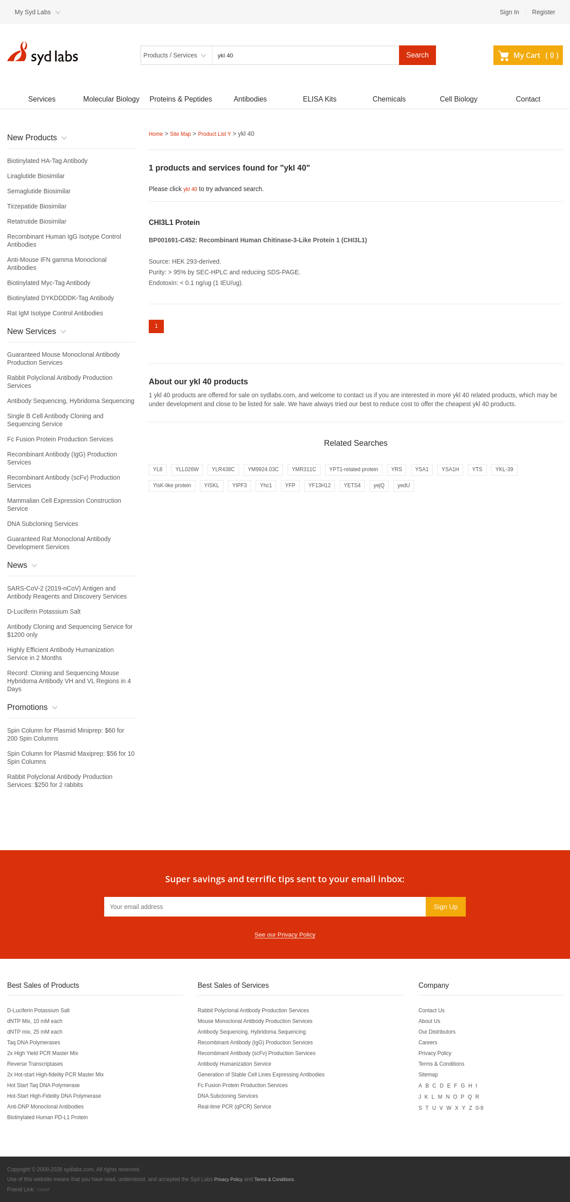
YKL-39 (164, 494)
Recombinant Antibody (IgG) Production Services (267, 1042)
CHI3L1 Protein (174, 221)
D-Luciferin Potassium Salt (44, 611)
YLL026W (193, 476)
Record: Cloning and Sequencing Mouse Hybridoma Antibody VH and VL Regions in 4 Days (69, 681)
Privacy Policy (447, 1053)
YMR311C (330, 476)
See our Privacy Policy (285, 934)
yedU (483, 494)
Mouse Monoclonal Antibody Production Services (267, 1021)
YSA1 (468, 476)
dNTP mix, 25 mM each (39, 1031)
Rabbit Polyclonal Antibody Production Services (265, 1010)
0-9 (493, 1106)
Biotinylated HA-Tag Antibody (47, 160)
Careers (439, 1042)
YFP (350, 494)
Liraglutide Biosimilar (36, 175)
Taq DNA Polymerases (38, 1042)
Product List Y (223, 133)
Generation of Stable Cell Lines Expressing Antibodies (274, 1074)
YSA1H (502, 476)
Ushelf (44, 1189)
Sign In (509, 12)
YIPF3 (291, 494)
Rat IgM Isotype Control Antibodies (55, 313)
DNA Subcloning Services (42, 523)
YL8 (159, 476)
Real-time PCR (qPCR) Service (243, 1106)
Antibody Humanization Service (243, 1064)
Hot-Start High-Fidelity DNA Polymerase (62, 1096)
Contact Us (443, 1010)
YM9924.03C (283, 476)
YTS (533, 476)
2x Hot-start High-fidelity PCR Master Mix (64, 1074)
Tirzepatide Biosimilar (36, 206)
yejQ (454, 494)
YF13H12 (384, 494)
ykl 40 (191, 188)
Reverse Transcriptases (40, 1064)
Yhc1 (322, 494)
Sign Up (444, 906)
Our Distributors (449, 1031)
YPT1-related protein (388, 476)
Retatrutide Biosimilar (36, 221)
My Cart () (528, 55)
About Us (440, 1021)
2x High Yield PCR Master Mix (49, 1053)
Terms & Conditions (454, 1064)
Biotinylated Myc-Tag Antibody (48, 282)
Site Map (184, 133)
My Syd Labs (33, 12)
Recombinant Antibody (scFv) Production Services (269, 1053)
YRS (439, 476)
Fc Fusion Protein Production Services (60, 439)
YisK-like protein (212, 494)
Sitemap (439, 1074)
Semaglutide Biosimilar (38, 191)
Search (417, 55)
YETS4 (422, 494)
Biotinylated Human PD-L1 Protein (54, 1117)
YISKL (258, 494)
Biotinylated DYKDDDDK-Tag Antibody (60, 298)
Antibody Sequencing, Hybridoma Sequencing (70, 400)
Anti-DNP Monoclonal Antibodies (52, 1106)
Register (543, 12)
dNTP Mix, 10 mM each (39, 1021)
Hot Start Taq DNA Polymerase (50, 1085)
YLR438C (235, 476)
